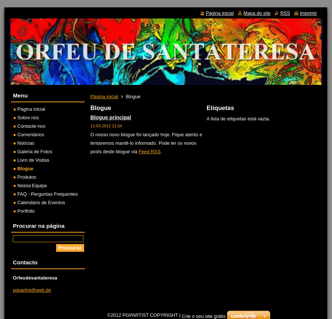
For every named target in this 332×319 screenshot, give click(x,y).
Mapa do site (256, 13)
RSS (285, 13)
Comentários (30, 134)
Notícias (25, 143)
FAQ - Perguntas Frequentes (47, 194)
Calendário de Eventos (41, 202)
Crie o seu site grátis (204, 316)
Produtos (26, 177)
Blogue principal (110, 117)
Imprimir (308, 13)
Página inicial (104, 96)
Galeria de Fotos (34, 151)
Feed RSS (149, 151)
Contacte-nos (31, 126)
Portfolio (26, 211)
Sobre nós (28, 117)
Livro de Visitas (33, 160)
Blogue (25, 168)
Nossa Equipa (32, 185)
